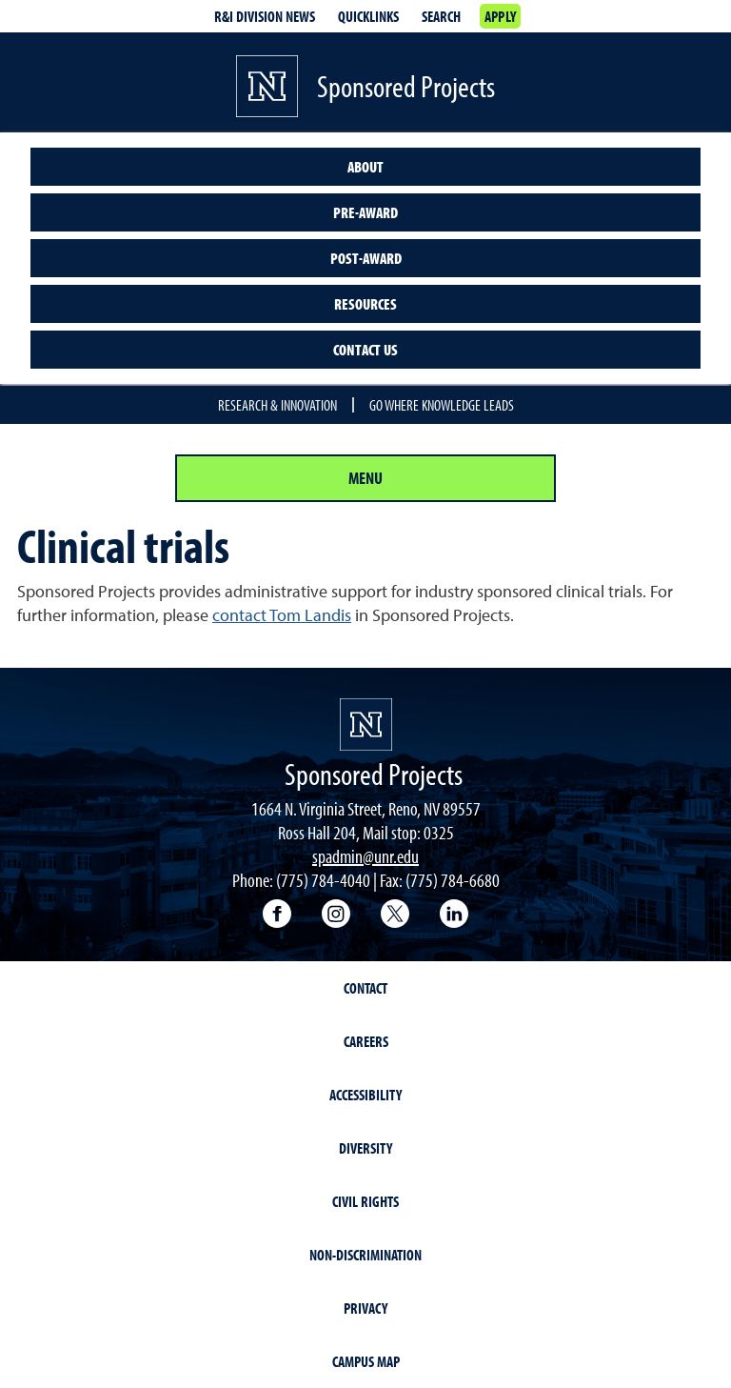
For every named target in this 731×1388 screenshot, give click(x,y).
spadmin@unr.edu (365, 856)
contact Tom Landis (281, 615)
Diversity (365, 1147)
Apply (500, 16)
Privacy (365, 1308)
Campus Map (366, 1361)
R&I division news (264, 16)
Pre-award (365, 212)
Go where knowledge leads (441, 404)
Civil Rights (365, 1201)
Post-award (366, 258)
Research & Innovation (277, 404)
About (365, 166)
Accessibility (365, 1094)
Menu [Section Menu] (365, 478)
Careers (366, 1041)
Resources (365, 303)
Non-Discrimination (365, 1254)
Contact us (365, 349)
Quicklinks (368, 16)
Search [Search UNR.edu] (441, 16)
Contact (365, 987)
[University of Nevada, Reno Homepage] (366, 724)
